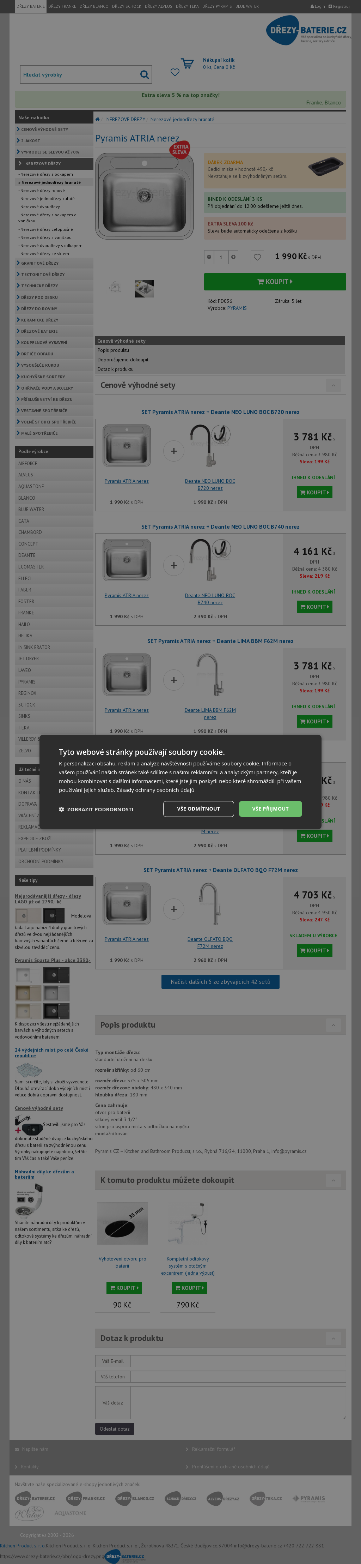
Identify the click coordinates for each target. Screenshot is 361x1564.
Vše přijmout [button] (270, 808)
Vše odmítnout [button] (198, 808)
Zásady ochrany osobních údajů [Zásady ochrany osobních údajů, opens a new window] (156, 789)
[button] (96, 809)
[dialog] (180, 782)
